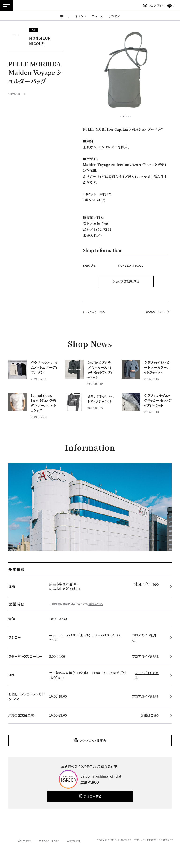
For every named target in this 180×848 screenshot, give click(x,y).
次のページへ (155, 312)
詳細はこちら (95, 604)
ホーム (64, 16)
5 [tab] (130, 116)
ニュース (97, 16)
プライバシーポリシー (48, 840)
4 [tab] (128, 116)
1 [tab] (120, 116)
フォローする (92, 796)
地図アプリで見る (146, 584)
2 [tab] (123, 116)
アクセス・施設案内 (92, 740)
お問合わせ (73, 840)
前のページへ (95, 312)
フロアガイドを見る (144, 637)
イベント (80, 16)
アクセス (114, 16)
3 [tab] (126, 116)
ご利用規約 (24, 840)
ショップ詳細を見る (125, 281)
